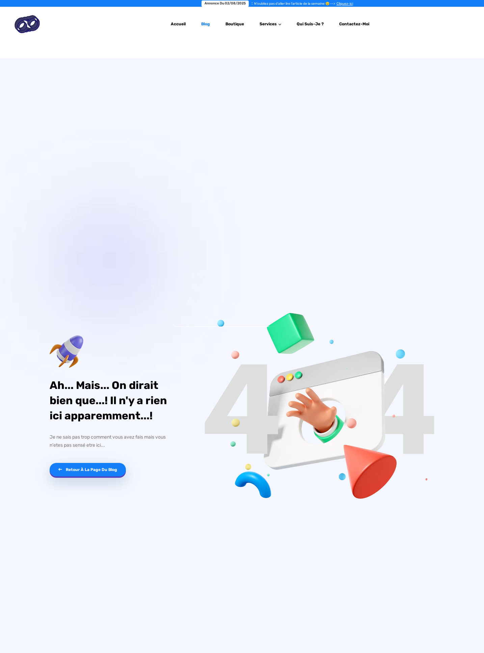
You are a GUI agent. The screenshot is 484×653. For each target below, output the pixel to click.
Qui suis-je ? (310, 24)
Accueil (178, 24)
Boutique (234, 24)
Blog (205, 24)
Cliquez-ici (357, 4)
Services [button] (269, 24)
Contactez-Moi (354, 24)
